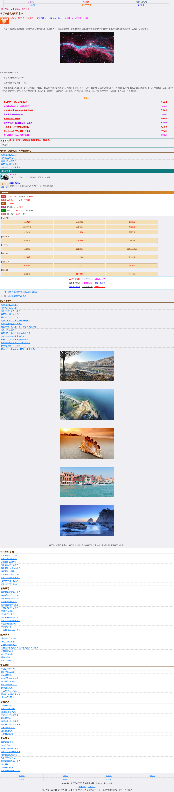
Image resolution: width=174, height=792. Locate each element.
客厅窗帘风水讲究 (9, 755)
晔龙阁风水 (6, 9)
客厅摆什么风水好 (8, 155)
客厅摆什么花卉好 (8, 330)
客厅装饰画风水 (8, 661)
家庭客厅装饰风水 (9, 645)
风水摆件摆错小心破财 (10, 346)
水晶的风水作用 (8, 669)
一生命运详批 (31, 5)
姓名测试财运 (74, 287)
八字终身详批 (74, 279)
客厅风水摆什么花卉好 (10, 314)
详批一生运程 (99, 283)
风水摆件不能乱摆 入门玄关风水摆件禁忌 (18, 349)
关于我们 (82, 787)
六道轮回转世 (29, 210)
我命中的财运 (74, 283)
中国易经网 (6, 627)
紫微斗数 (132, 232)
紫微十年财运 (132, 249)
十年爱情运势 (87, 283)
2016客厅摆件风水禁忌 (17, 296)
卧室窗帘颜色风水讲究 (10, 761)
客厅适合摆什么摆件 (9, 164)
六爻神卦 (132, 274)
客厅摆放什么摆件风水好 (11, 324)
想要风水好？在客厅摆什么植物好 (15, 321)
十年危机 (22, 196)
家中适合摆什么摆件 (10, 595)
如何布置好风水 (8, 728)
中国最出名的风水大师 (10, 630)
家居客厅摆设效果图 (10, 715)
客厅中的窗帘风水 (9, 758)
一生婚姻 (19, 200)
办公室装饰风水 (8, 654)
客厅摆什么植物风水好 (10, 167)
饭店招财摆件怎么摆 (10, 617)
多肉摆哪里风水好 (9, 602)
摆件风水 (25, 9)
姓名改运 (20, 207)
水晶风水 (65, 776)
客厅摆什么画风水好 (9, 305)
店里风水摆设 (7, 705)
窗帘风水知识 (7, 767)
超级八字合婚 (99, 287)
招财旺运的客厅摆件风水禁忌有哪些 (22, 292)
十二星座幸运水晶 (9, 691)
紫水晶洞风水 (7, 688)
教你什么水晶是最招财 (10, 694)
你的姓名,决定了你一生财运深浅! (22, 18)
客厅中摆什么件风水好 (10, 311)
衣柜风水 (65, 779)
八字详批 (132, 240)
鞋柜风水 (152, 776)
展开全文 (87, 98)
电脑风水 (22, 779)
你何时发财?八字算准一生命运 (76, 18)
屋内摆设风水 (7, 731)
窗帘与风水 (6, 745)
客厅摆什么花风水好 (9, 308)
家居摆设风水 (7, 718)
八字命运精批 (12, 196)
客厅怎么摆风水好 (8, 158)
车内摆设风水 (7, 734)
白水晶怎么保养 (8, 672)
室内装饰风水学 (8, 642)
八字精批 (12, 175)
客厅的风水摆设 (8, 709)
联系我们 (91, 787)
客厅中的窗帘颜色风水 (10, 752)
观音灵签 (27, 274)
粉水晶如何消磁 (8, 681)
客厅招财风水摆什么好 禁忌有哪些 (15, 343)
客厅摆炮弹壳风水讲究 (10, 592)
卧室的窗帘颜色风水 (10, 748)
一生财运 (27, 249)
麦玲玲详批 (11, 207)
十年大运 (10, 210)
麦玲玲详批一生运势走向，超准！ (50, 18)
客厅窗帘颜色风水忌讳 (10, 771)
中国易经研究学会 (9, 624)
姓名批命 (79, 249)
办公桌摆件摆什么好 (10, 599)
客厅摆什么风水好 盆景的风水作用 (15, 333)
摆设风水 (16, 9)
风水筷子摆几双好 (9, 614)
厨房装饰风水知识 (9, 638)
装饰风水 (22, 776)
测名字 (18, 214)
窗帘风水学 (6, 764)
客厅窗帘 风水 (7, 742)
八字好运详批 (87, 287)
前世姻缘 (10, 200)
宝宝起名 (79, 265)
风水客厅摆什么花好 (9, 317)
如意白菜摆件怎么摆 (10, 605)
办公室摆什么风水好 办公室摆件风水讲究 (18, 327)
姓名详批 (30, 196)
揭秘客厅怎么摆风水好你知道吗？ (15, 340)
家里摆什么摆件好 (8, 161)
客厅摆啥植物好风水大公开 (12, 336)
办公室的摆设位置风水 (10, 724)
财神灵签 (10, 214)
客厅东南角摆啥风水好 (10, 621)
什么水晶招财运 (8, 697)
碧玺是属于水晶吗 (9, 685)
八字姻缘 (27, 200)
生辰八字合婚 (87, 279)
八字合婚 (10, 203)
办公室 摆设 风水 (8, 712)
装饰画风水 (6, 657)
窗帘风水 (109, 776)
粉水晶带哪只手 (8, 675)
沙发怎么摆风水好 (9, 611)
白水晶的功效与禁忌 (10, 678)
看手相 (25, 214)
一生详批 (19, 210)
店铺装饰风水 (7, 651)
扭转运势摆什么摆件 (10, 608)
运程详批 (27, 232)
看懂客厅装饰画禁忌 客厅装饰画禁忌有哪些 (19, 648)
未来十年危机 (14, 183)
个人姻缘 (132, 257)
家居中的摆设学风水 (10, 721)
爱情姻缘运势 (99, 279)
